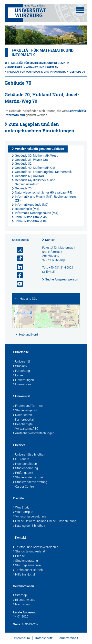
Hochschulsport (25, 464)
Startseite (21, 352)
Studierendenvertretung (30, 482)
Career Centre (23, 487)
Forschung (21, 371)
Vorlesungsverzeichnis (29, 517)
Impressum (22, 638)
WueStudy (21, 508)
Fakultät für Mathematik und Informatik (40, 63)
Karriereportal (23, 420)
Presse (19, 556)
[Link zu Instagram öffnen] (18, 250)
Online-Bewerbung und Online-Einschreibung (44, 521)
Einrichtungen (23, 380)
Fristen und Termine (28, 406)
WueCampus (23, 512)
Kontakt (50, 240)
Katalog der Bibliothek (29, 526)
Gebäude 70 (77, 71)
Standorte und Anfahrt (29, 552)
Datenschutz (43, 638)
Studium (20, 366)
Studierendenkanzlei (28, 477)
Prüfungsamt (23, 473)
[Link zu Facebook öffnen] (18, 275)
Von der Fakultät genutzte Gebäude (39, 149)
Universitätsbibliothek (29, 455)
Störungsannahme (27, 565)
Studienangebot (25, 410)
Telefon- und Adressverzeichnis (35, 547)
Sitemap (20, 595)
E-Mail (50, 271)
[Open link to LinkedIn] (18, 267)
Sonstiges (14, 67)
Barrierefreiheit (68, 638)
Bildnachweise (24, 600)
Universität (21, 362)
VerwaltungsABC (25, 429)
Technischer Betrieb (28, 570)
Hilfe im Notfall (24, 575)
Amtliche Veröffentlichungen (33, 433)
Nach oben (21, 604)
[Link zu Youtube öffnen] (18, 284)
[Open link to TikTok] (18, 258)
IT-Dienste (21, 459)
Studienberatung (25, 468)
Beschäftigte (23, 424)
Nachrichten (22, 415)
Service (19, 445)
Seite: (17, 624)
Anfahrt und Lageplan (42, 67)
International (22, 384)
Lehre (18, 375)
